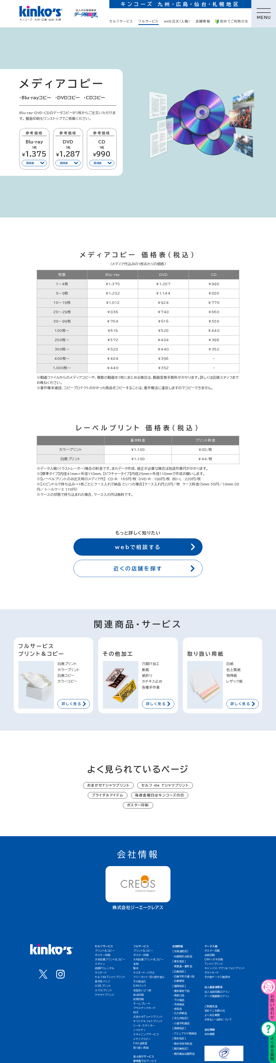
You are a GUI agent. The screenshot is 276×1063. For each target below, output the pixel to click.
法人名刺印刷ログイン (217, 992)
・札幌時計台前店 (182, 956)
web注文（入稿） (177, 21)
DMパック (139, 986)
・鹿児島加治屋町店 (183, 1054)
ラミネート (101, 972)
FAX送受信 (140, 1043)
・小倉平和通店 (181, 1023)
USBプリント (103, 986)
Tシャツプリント (213, 964)
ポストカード (211, 972)
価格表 (35, 163)
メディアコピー (142, 1039)
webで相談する (155, 547)
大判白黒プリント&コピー (110, 959)
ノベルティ (139, 1030)
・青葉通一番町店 (182, 966)
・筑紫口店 (178, 995)
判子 (135, 1012)
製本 (135, 968)
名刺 (135, 964)
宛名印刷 (138, 995)
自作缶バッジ (102, 981)
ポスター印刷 (138, 805)
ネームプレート (142, 1003)
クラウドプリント (104, 995)
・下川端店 (178, 1000)
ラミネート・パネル (144, 972)
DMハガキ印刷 (213, 959)
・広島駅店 (178, 981)
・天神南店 (178, 1004)
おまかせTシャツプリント (108, 785)
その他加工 (139, 981)
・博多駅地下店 (181, 991)
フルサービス (148, 21)
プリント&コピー (105, 950)
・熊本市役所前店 (182, 1043)
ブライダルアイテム (107, 795)
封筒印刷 (138, 999)
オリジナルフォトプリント (148, 1021)
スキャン (100, 964)
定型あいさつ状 (142, 990)
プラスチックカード (144, 1008)
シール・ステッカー (144, 1025)
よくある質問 (212, 1015)
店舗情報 (203, 21)
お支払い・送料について (218, 1019)
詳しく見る (74, 704)
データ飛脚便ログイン (217, 996)
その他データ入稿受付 (217, 977)
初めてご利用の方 (232, 21)
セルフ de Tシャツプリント (165, 785)
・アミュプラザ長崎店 (184, 1033)
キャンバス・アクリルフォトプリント (224, 968)
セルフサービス (121, 21)
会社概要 (209, 1034)
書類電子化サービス (145, 1061)
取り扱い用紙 (141, 1048)
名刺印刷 (209, 955)
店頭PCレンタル (104, 968)
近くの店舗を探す (154, 568)
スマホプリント (103, 990)
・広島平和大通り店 (183, 976)
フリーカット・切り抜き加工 (149, 977)
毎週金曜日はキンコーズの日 (159, 795)
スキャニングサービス (146, 1034)
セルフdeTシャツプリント (110, 977)
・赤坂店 (177, 1009)
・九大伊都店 (179, 1013)
